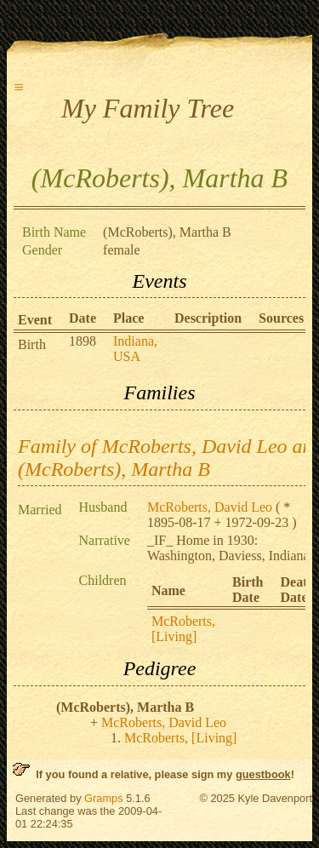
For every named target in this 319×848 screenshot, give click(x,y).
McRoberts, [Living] (183, 629)
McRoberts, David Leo (209, 507)
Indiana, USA (135, 349)
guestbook (263, 774)
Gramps (103, 798)
